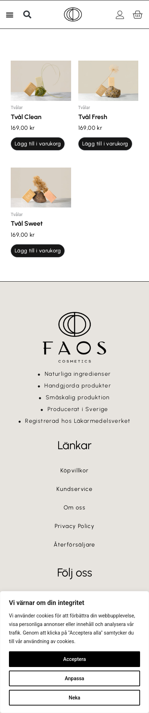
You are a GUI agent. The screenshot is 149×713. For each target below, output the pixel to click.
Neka (74, 698)
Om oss (74, 507)
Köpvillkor (74, 470)
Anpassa (74, 678)
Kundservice (74, 489)
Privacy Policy (75, 526)
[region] (74, 652)
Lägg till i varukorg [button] (38, 143)
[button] (9, 14)
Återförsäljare (74, 544)
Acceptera (74, 659)
